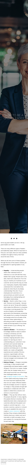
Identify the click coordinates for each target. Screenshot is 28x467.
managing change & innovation (15, 376)
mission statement (14, 411)
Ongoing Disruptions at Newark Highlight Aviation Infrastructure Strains (13, 461)
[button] (11, 238)
